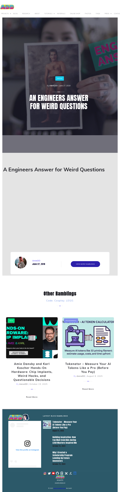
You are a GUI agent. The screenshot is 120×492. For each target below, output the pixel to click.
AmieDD (53, 86)
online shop (75, 13)
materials (61, 13)
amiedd (59, 78)
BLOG (15, 13)
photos (88, 13)
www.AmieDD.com (59, 488)
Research (26, 13)
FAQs (98, 13)
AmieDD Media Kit (60, 482)
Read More (32, 397)
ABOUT (37, 13)
